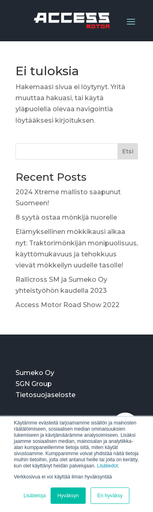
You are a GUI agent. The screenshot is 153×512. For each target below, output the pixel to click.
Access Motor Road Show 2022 (68, 305)
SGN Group (34, 384)
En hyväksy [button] (110, 496)
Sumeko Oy (35, 373)
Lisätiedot (107, 466)
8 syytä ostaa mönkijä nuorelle (66, 217)
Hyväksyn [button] (68, 496)
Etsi (127, 151)
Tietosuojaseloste (45, 395)
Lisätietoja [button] (35, 496)
